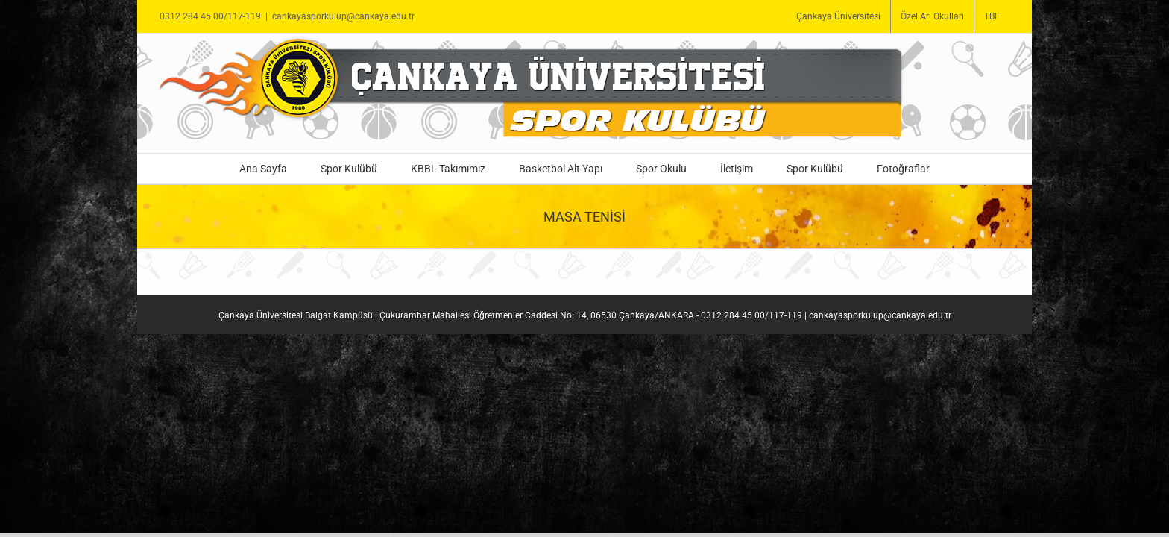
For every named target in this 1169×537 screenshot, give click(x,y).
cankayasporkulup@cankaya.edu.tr (343, 16)
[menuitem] (838, 16)
